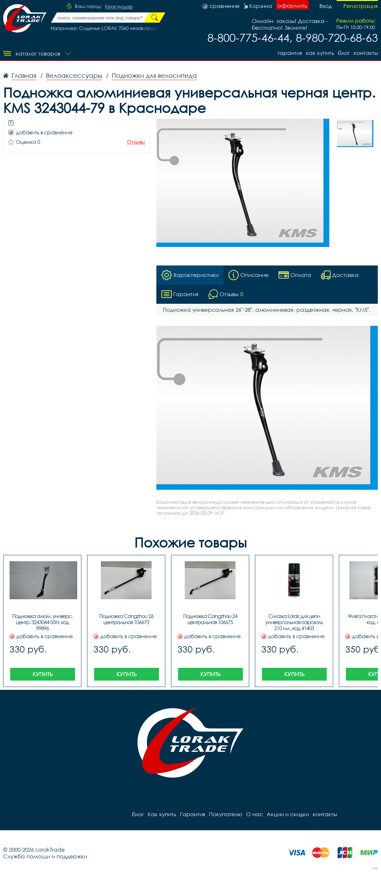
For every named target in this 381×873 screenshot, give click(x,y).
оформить (292, 5)
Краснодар (119, 6)
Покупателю (225, 814)
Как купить (320, 52)
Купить (43, 674)
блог (344, 52)
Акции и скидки (288, 814)
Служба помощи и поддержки (45, 856)
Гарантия (290, 52)
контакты (366, 52)
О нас (254, 814)
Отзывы (136, 142)
